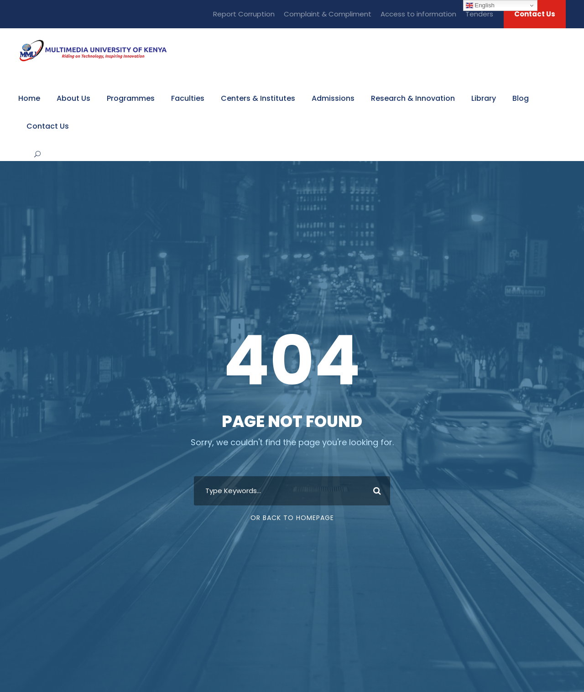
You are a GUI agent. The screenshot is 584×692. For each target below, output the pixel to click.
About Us (73, 98)
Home (29, 98)
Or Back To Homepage (292, 517)
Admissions (333, 98)
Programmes (131, 98)
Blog (520, 98)
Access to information (418, 14)
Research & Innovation (413, 98)
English (480, 5)
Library (483, 98)
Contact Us (534, 14)
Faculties (187, 98)
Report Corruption (244, 14)
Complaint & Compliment (327, 14)
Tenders (479, 14)
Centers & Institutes (258, 98)
